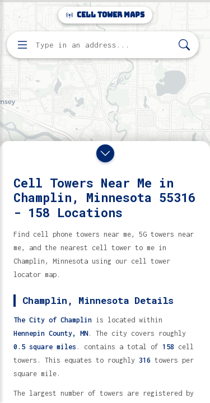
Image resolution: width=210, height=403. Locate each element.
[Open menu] (22, 45)
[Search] (184, 45)
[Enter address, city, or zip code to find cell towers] (104, 45)
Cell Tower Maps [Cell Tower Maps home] (105, 14)
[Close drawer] (105, 153)
